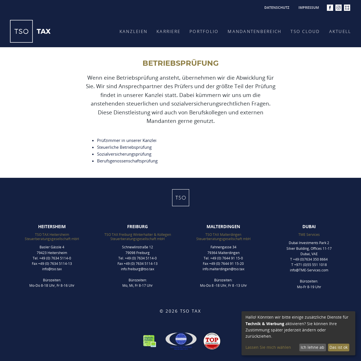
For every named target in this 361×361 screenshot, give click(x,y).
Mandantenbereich (254, 31)
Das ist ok (338, 347)
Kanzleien (133, 31)
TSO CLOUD (305, 31)
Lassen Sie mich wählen (268, 347)
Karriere (168, 31)
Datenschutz (276, 7)
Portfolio (203, 31)
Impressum (308, 7)
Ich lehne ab (312, 347)
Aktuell (340, 31)
